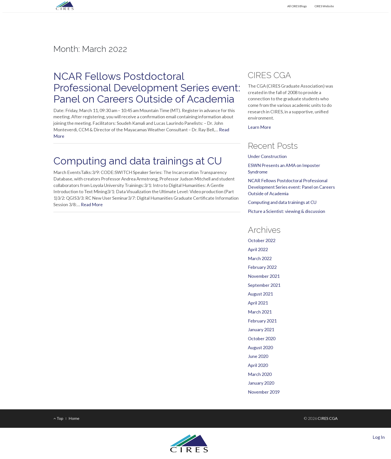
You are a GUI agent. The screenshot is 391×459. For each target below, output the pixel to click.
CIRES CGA (79, 37)
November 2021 (264, 276)
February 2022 (262, 267)
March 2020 (260, 374)
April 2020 (258, 365)
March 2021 (260, 311)
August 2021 (260, 294)
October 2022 (261, 240)
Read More (92, 204)
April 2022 (258, 249)
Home (74, 418)
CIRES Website (324, 6)
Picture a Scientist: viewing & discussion (286, 211)
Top (58, 418)
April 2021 (258, 303)
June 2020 (258, 356)
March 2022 (260, 258)
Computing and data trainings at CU (137, 161)
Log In (379, 437)
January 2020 (261, 383)
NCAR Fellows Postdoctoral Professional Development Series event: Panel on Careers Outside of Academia (146, 87)
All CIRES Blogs (297, 6)
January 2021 (261, 329)
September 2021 (264, 285)
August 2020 (260, 347)
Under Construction (267, 156)
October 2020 (261, 338)
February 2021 (262, 320)
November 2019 (264, 392)
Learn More (259, 127)
